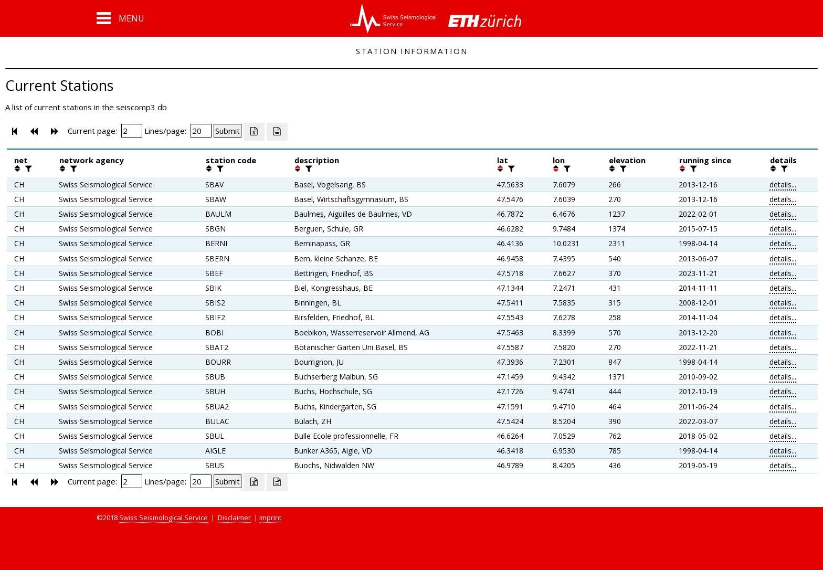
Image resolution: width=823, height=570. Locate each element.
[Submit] (227, 131)
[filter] (27, 168)
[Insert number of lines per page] (201, 131)
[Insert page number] (131, 131)
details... (782, 184)
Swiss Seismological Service (163, 517)
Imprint (270, 517)
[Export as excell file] (254, 132)
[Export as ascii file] (277, 132)
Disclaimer (234, 517)
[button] (120, 18)
